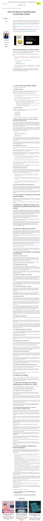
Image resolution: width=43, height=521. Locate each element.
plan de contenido (31, 199)
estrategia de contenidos (19, 428)
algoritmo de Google (31, 469)
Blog (5, 8)
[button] (9, 18)
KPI (29, 117)
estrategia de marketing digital (29, 401)
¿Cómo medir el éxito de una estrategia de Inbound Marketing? (25, 494)
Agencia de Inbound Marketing (26, 486)
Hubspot (26, 378)
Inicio (3, 8)
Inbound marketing (17, 98)
